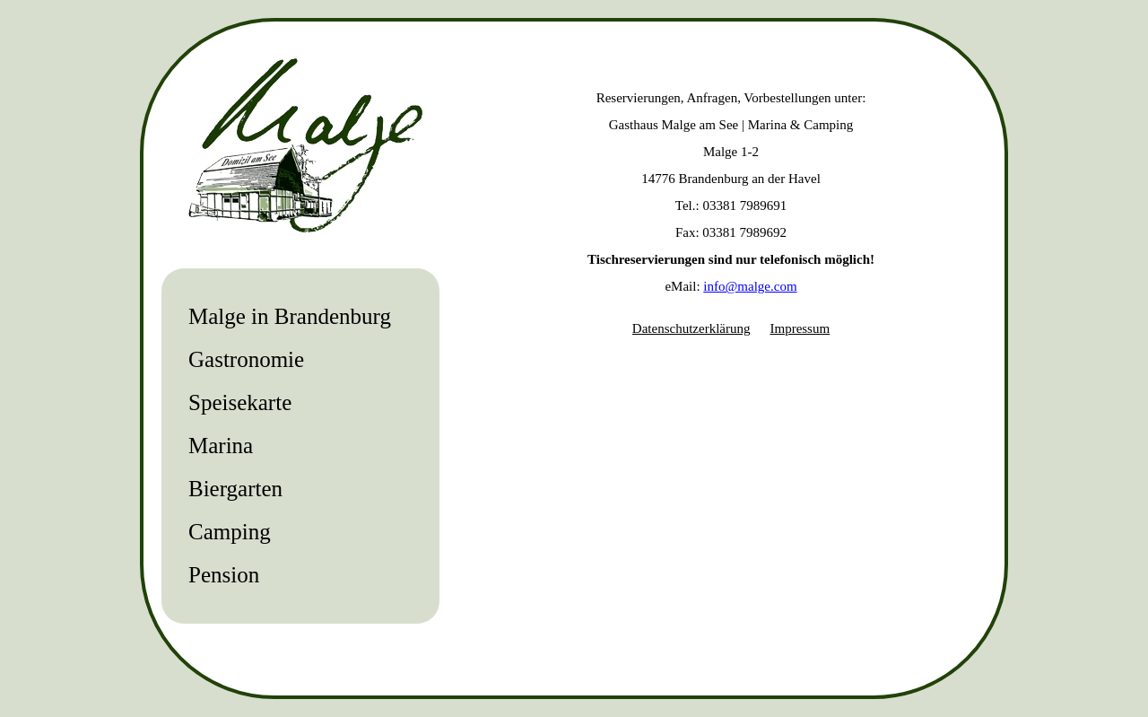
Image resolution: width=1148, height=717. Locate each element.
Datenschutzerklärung (691, 328)
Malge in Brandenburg (289, 316)
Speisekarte (239, 402)
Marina (220, 445)
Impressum (800, 328)
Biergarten (235, 489)
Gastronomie (246, 359)
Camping (229, 532)
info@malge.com (749, 286)
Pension (223, 575)
